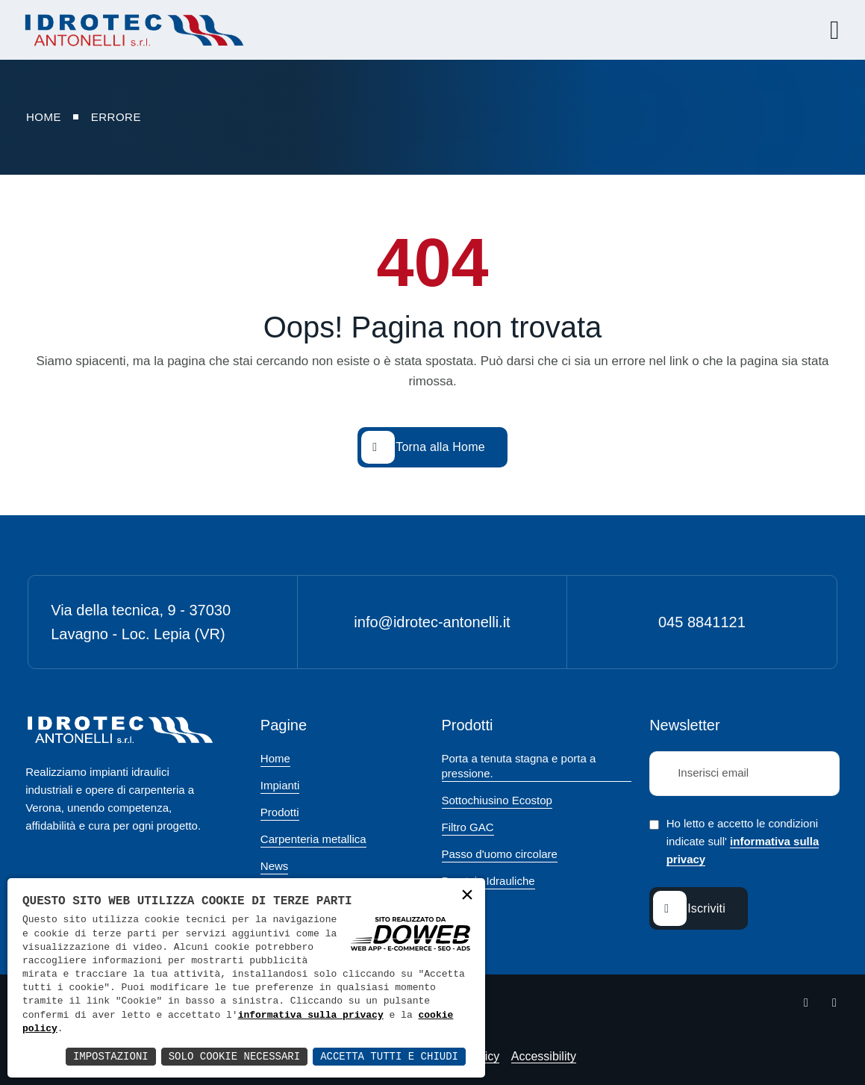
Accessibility (543, 1056)
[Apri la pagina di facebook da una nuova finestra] (806, 1002)
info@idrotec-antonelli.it (432, 622)
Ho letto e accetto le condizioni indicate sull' (742, 841)
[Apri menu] (829, 29)
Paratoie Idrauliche (488, 880)
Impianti (280, 785)
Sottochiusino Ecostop (497, 800)
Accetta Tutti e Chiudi (389, 1056)
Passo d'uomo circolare (500, 854)
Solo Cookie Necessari (234, 1056)
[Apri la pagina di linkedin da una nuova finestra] (834, 1002)
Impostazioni (111, 1056)
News (274, 865)
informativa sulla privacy (311, 1015)
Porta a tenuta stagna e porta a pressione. (519, 766)
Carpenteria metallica (313, 839)
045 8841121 (702, 622)
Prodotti (279, 812)
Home (275, 758)
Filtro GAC (468, 827)
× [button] (467, 895)
